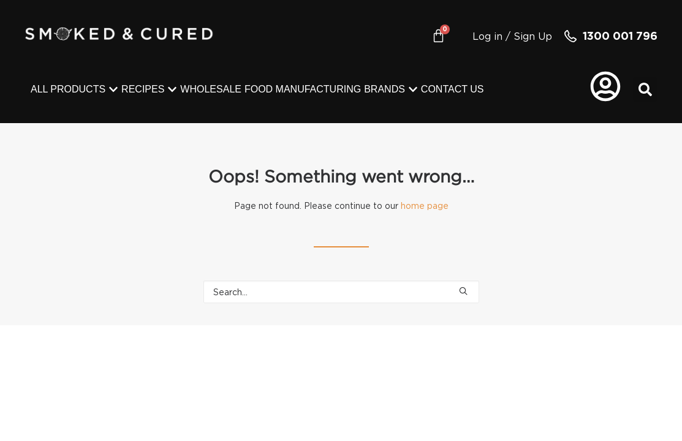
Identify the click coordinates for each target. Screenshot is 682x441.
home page (425, 205)
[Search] (341, 292)
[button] (645, 89)
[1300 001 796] (570, 36)
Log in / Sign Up (512, 36)
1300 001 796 (620, 35)
